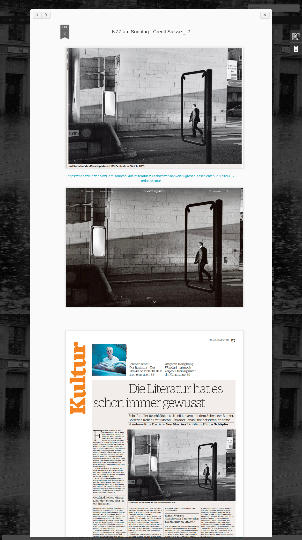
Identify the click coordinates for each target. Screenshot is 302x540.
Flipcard (23, 20)
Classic (7, 20)
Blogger (219, 537)
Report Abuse (234, 537)
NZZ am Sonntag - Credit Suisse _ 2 (151, 31)
